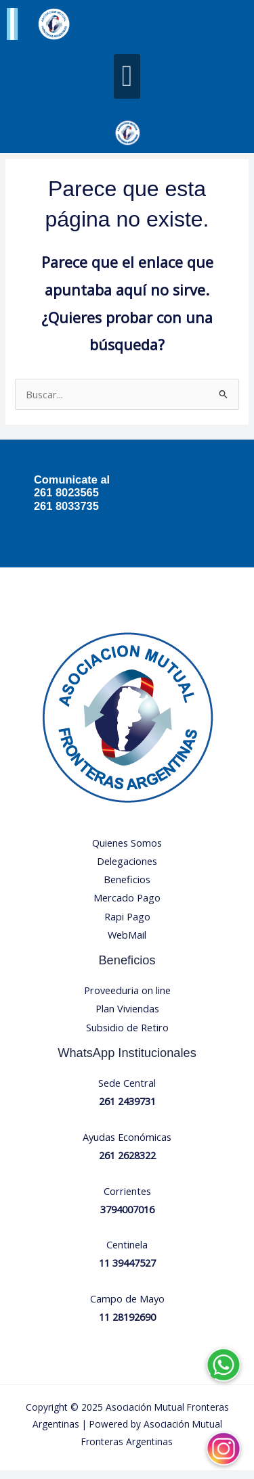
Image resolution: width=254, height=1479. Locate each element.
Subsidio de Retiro (127, 1035)
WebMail (127, 943)
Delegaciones (127, 869)
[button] (127, 76)
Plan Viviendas (127, 1017)
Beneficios (127, 888)
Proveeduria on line (127, 999)
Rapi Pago (127, 924)
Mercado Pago (127, 906)
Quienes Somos (127, 851)
